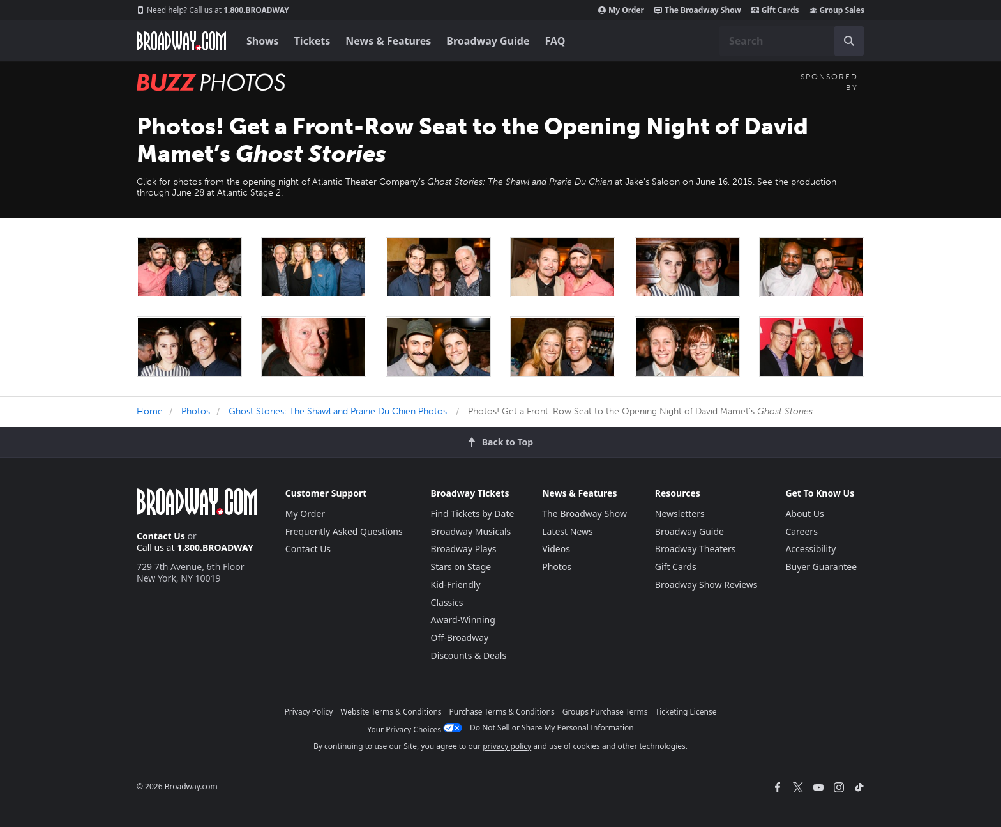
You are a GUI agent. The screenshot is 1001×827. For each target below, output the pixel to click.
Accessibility (810, 549)
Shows (262, 41)
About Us (804, 513)
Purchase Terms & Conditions (502, 711)
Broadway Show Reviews (706, 584)
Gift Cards (775, 10)
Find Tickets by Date (473, 513)
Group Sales (836, 10)
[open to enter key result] (849, 41)
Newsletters (680, 513)
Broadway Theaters (695, 549)
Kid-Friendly (456, 584)
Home (150, 411)
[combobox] (791, 41)
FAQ (555, 41)
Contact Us (161, 536)
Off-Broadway (460, 637)
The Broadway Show (697, 10)
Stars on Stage (461, 566)
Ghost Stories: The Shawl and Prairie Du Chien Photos (338, 411)
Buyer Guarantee (821, 566)
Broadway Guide (487, 41)
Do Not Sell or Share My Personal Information (552, 727)
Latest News (567, 531)
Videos (556, 549)
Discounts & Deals (469, 655)
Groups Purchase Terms (605, 711)
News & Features (388, 41)
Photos (195, 411)
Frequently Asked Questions (344, 531)
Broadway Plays (464, 549)
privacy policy (507, 746)
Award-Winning (463, 620)
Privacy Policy (309, 711)
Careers (801, 531)
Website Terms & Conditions (390, 711)
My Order (621, 10)
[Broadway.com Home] (181, 40)
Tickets (312, 41)
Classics (447, 602)
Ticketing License (686, 711)
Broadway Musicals (471, 531)
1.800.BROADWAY (213, 10)
